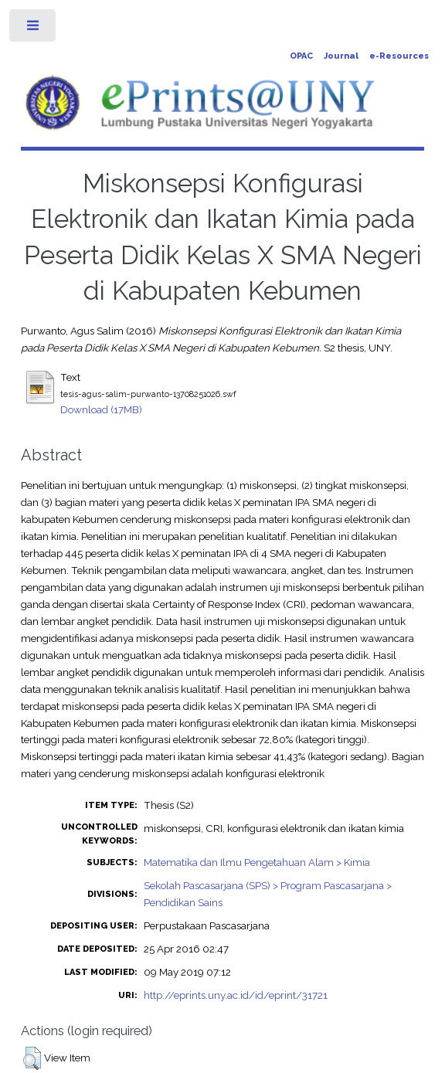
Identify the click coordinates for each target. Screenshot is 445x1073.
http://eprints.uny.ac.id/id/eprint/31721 (236, 995)
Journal (341, 56)
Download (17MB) (101, 409)
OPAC (301, 56)
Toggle (33, 29)
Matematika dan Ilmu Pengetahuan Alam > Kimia (257, 862)
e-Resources (399, 56)
